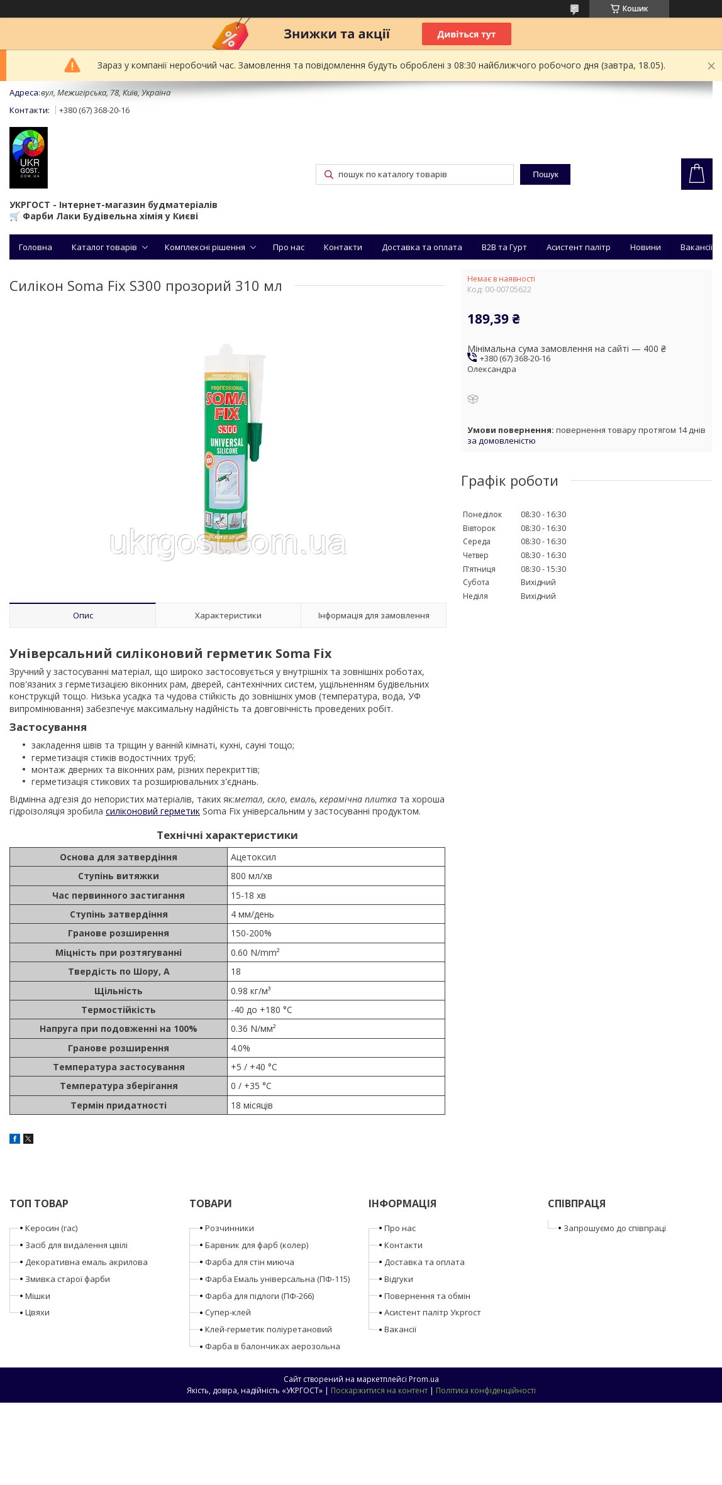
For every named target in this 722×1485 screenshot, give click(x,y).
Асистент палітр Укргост (432, 1312)
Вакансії (696, 247)
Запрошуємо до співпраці (615, 1228)
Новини (645, 247)
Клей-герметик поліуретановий (268, 1329)
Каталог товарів (104, 247)
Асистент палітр (579, 247)
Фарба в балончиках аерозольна (272, 1346)
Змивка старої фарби (67, 1279)
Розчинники (229, 1228)
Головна (35, 247)
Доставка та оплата (422, 247)
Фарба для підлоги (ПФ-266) (259, 1295)
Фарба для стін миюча (249, 1262)
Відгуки (398, 1279)
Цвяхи (37, 1312)
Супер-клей (228, 1312)
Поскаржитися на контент (379, 1390)
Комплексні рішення (205, 247)
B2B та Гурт (504, 247)
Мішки (37, 1295)
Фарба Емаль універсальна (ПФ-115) (277, 1279)
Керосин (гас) (51, 1228)
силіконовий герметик (153, 811)
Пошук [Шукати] (545, 174)
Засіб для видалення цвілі (76, 1245)
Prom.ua (424, 1379)
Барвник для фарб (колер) (256, 1245)
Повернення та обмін (427, 1295)
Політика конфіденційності (486, 1390)
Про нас (288, 247)
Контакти (343, 247)
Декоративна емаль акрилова (86, 1262)
